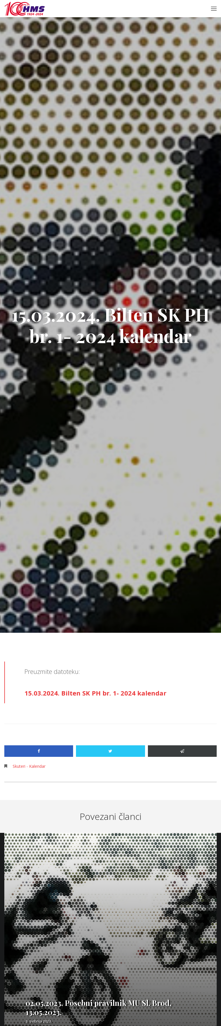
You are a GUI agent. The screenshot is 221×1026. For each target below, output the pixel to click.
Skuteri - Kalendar (29, 766)
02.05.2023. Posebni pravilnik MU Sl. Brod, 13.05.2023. (99, 1007)
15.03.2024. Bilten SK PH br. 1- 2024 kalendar (95, 693)
